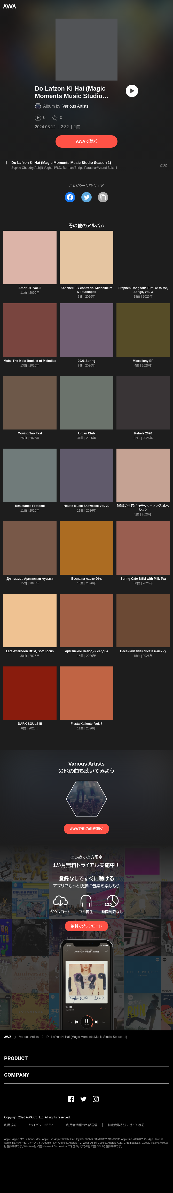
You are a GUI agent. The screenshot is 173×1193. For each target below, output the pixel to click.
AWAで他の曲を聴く (86, 829)
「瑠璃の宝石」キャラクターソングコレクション (143, 508)
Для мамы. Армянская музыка (29, 578)
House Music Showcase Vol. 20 (86, 506)
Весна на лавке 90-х (86, 578)
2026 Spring (86, 361)
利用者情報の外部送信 (81, 1125)
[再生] (132, 91)
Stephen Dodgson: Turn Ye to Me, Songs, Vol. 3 (143, 290)
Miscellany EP (143, 361)
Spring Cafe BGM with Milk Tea (143, 578)
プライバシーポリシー (41, 1125)
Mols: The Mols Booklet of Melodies (30, 361)
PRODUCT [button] (16, 1058)
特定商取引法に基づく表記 (126, 1125)
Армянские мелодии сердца (86, 651)
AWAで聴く (86, 141)
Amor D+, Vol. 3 (30, 288)
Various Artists (75, 106)
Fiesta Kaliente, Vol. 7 (86, 724)
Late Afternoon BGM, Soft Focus (30, 651)
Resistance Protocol (30, 506)
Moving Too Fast (30, 433)
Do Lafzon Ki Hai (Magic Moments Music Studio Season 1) (86, 1037)
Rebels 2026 (143, 433)
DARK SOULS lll (30, 724)
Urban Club (86, 433)
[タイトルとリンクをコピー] (103, 197)
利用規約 (10, 1125)
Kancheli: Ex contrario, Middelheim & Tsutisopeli (86, 290)
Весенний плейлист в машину (143, 651)
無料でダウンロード (86, 926)
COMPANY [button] (16, 1075)
